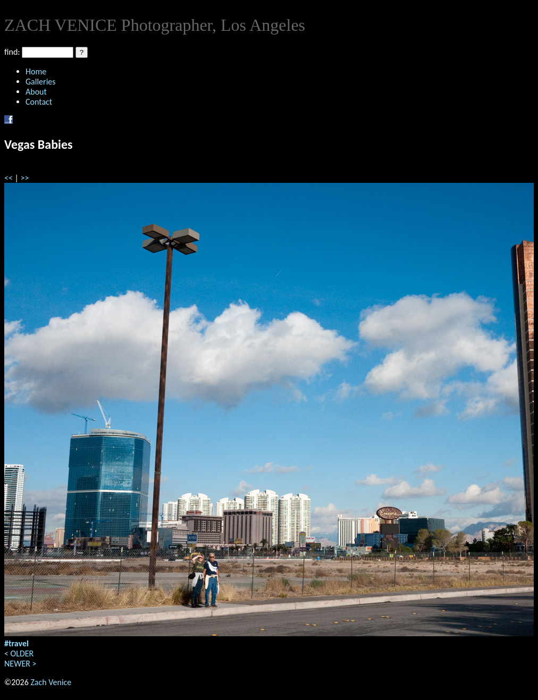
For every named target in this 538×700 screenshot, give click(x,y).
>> (25, 178)
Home (36, 71)
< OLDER (18, 653)
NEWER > (20, 664)
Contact (39, 102)
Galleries (41, 82)
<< (8, 178)
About (36, 92)
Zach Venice (50, 682)
